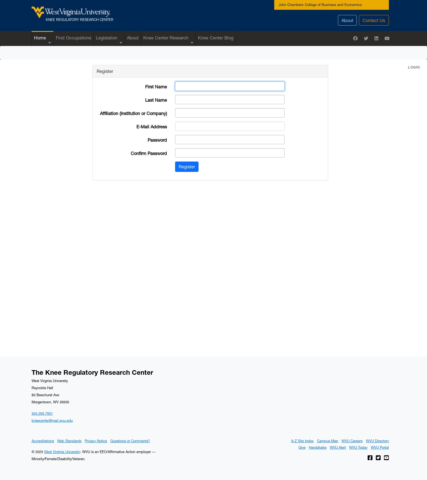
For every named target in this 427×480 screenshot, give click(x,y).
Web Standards (69, 441)
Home (40, 37)
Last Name (156, 100)
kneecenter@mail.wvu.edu (52, 420)
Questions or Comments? (130, 441)
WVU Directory (377, 441)
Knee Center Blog (215, 37)
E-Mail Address (151, 126)
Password (157, 140)
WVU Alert (338, 447)
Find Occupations (73, 37)
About (347, 20)
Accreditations (43, 441)
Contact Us (373, 20)
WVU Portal (380, 447)
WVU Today (358, 447)
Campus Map (327, 441)
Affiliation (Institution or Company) (133, 113)
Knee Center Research (165, 37)
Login (414, 67)
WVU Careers (351, 441)
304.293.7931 (42, 413)
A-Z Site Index (302, 441)
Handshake (318, 447)
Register (187, 166)
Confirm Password (149, 153)
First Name (156, 86)
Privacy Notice (96, 441)
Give (302, 447)
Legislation (106, 37)
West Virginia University (62, 452)
